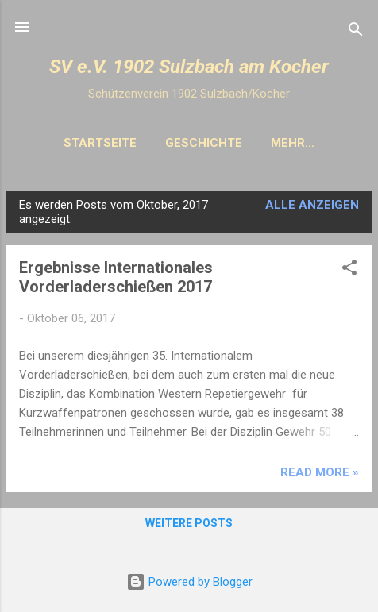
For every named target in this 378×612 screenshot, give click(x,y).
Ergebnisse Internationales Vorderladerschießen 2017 (116, 277)
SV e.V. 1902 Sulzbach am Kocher (189, 67)
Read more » (319, 472)
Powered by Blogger (189, 582)
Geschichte (203, 143)
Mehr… (292, 143)
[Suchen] (355, 32)
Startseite (100, 143)
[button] (349, 270)
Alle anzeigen (312, 205)
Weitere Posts (189, 523)
